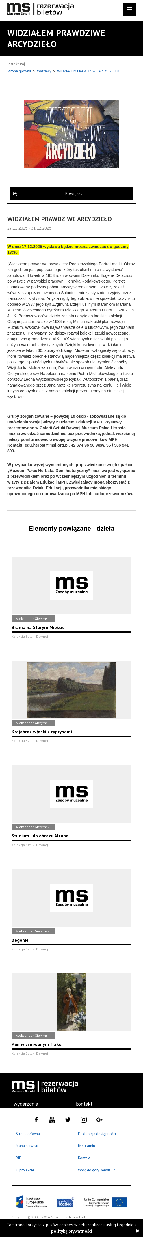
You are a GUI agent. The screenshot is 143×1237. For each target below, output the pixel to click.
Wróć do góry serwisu (97, 1170)
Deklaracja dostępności (97, 1133)
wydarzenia (26, 1103)
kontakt (84, 1103)
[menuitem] (27, 1104)
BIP (18, 1158)
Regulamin (86, 1145)
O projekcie (25, 1170)
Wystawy (44, 71)
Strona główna (19, 71)
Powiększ (74, 193)
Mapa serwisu (27, 1145)
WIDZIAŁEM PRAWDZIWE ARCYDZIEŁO (88, 71)
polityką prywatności (71, 1231)
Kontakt (84, 1158)
